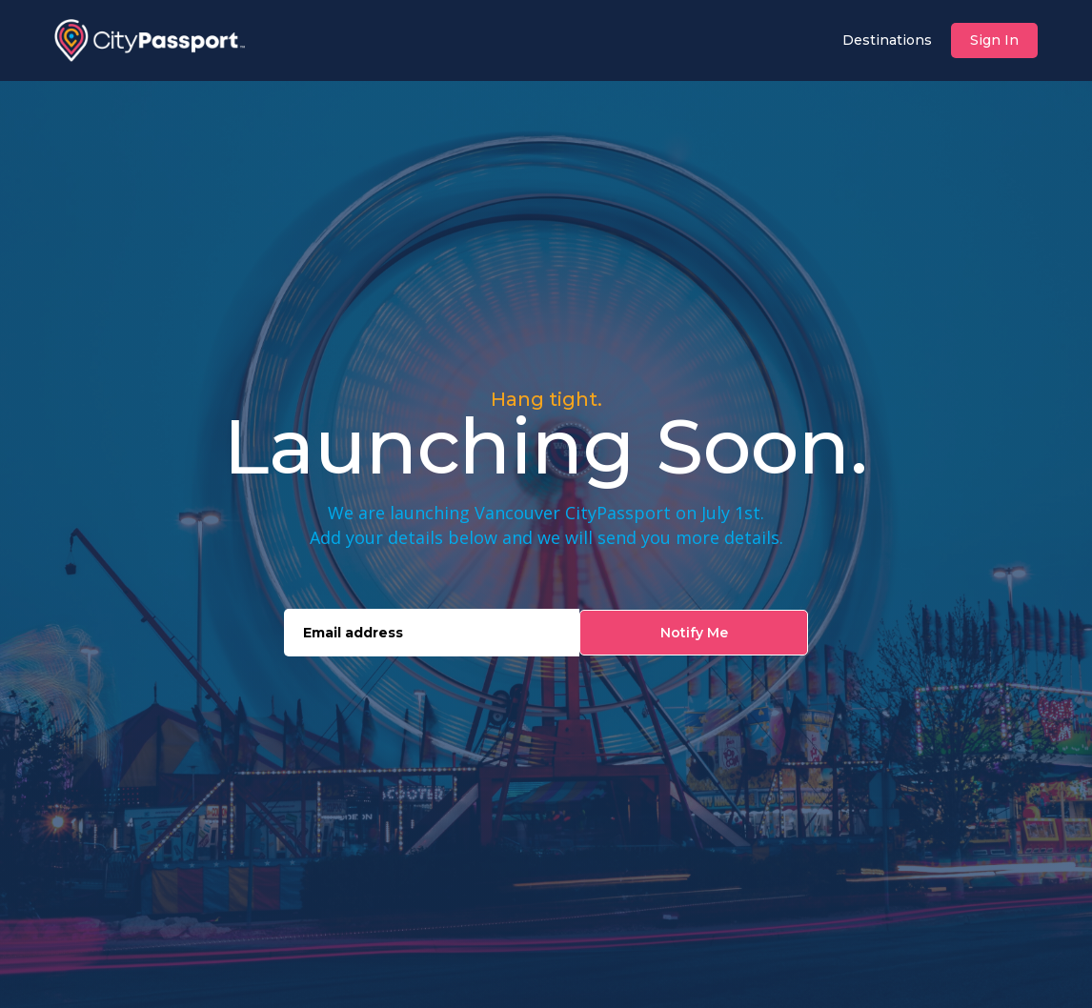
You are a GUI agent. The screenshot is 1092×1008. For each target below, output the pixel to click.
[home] (149, 40)
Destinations (887, 40)
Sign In (994, 40)
